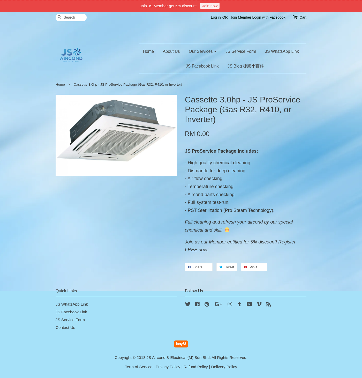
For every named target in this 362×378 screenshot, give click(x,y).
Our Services (203, 51)
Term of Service (138, 367)
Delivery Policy (224, 367)
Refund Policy (196, 367)
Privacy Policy (168, 367)
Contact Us (65, 327)
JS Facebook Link (202, 66)
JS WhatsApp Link (282, 51)
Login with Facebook (268, 17)
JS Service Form (240, 51)
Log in (216, 17)
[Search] (71, 17)
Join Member (240, 17)
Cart (303, 17)
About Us (171, 51)
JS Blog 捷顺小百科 (246, 66)
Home (148, 51)
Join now (209, 6)
